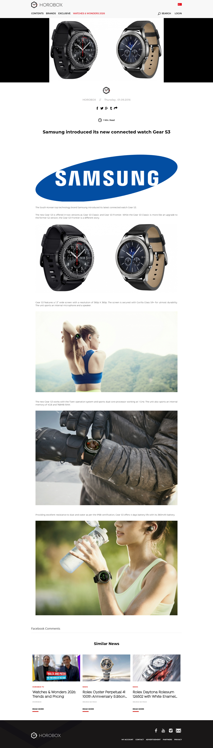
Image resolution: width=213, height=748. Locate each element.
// (106, 99)
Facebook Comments (45, 629)
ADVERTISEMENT (153, 740)
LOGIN (178, 13)
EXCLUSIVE (64, 13)
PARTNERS (167, 740)
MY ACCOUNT (127, 740)
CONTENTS (37, 13)
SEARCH (164, 13)
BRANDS (51, 13)
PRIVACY (178, 740)
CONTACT (139, 740)
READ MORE (38, 709)
